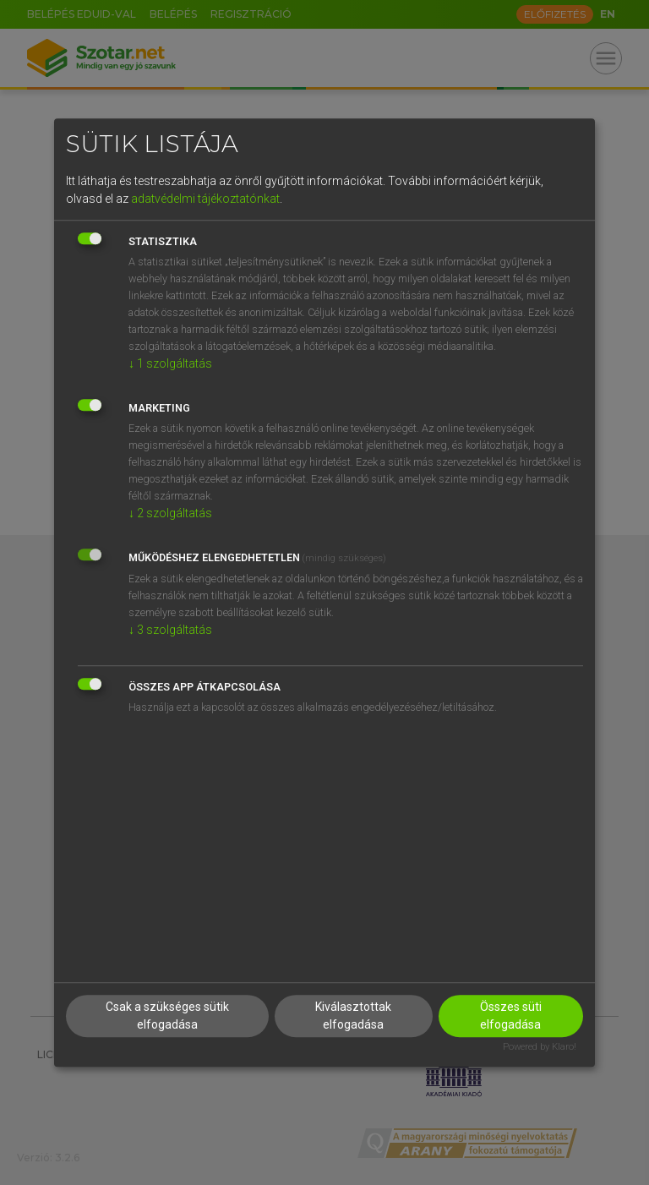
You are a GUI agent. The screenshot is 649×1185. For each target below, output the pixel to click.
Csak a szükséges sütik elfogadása (167, 1015)
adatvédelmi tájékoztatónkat (205, 198)
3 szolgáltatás (170, 629)
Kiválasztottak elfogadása (353, 1015)
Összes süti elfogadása (511, 1015)
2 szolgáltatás (170, 513)
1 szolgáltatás (170, 363)
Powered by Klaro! (539, 1046)
